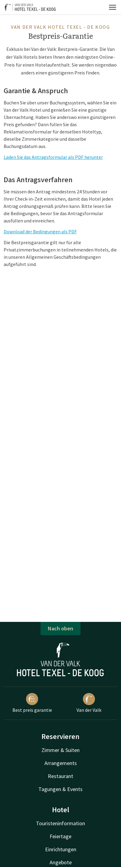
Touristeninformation (60, 823)
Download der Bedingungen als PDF (40, 231)
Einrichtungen (60, 849)
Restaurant (60, 776)
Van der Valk (89, 703)
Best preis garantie (32, 703)
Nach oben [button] (60, 628)
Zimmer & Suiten (60, 750)
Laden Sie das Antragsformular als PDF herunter (53, 157)
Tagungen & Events (60, 789)
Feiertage (60, 836)
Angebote (61, 862)
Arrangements (60, 763)
